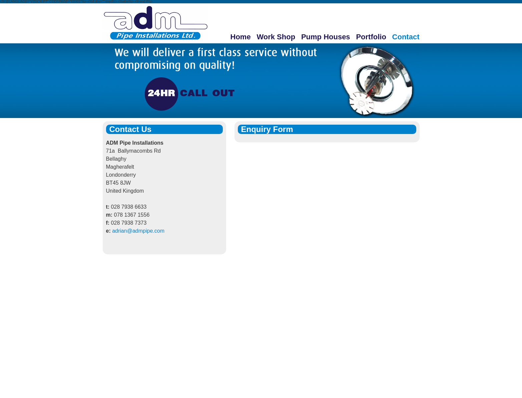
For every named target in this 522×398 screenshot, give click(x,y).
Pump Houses (325, 37)
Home (240, 37)
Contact (406, 37)
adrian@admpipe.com (138, 231)
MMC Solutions (400, 374)
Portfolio (371, 37)
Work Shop (275, 37)
